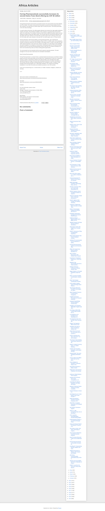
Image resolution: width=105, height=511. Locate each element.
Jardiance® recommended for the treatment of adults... (76, 241)
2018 (70, 488)
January (72, 478)
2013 (70, 498)
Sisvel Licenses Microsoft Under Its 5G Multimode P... (76, 438)
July (71, 31)
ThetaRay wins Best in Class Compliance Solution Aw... (75, 328)
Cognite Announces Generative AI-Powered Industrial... (75, 298)
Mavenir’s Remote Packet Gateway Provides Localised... (75, 387)
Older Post (60, 147)
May (71, 470)
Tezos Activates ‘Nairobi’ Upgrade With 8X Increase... (75, 143)
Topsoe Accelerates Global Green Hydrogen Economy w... (76, 197)
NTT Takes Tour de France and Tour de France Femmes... (76, 60)
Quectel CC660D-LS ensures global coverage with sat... (75, 114)
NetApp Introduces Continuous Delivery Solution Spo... (75, 268)
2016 (70, 492)
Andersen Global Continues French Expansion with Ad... (75, 152)
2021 (70, 482)
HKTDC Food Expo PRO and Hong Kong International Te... (75, 188)
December (72, 21)
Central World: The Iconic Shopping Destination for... (75, 354)
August (71, 29)
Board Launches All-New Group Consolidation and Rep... (75, 69)
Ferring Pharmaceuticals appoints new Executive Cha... (76, 246)
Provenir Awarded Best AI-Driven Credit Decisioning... (76, 51)
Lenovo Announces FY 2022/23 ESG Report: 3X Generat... (75, 179)
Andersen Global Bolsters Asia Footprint (75, 375)
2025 (70, 15)
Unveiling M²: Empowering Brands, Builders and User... (76, 447)
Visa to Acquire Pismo (75, 43)
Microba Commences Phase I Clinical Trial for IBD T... (76, 100)
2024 (70, 17)
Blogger (59, 508)
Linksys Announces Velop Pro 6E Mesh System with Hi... (75, 91)
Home (41, 147)
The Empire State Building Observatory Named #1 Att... (76, 341)
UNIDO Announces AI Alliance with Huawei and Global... (75, 452)
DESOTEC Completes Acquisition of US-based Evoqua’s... (76, 404)
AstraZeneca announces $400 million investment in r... (76, 118)
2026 (70, 13)
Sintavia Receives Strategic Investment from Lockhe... (75, 130)
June (71, 33)
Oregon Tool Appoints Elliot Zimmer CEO (75, 324)
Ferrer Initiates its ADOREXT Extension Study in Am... (75, 363)
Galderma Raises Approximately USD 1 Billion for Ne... (75, 219)
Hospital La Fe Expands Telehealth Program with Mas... (76, 307)
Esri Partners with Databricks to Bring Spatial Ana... (74, 65)
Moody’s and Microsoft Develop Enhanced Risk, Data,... (75, 56)
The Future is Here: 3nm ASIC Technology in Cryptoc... (75, 430)
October (72, 25)
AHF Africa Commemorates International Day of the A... (75, 456)
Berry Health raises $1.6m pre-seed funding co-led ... (76, 40)
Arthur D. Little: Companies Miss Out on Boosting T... (76, 412)
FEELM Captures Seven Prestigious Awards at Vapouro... (75, 192)
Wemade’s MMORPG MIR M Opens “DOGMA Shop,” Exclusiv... (76, 135)
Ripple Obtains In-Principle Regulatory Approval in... (76, 272)
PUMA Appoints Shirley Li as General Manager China (75, 421)
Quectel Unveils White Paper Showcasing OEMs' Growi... (75, 47)
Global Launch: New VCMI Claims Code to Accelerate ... (76, 126)
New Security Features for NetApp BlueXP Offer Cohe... (76, 109)
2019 (70, 486)
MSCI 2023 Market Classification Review (75, 281)
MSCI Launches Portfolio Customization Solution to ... (75, 277)
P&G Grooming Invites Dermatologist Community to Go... (75, 105)
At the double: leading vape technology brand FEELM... (75, 284)
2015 (70, 494)
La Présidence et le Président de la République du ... (74, 316)
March (71, 474)
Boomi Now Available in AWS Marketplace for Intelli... (75, 157)
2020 (70, 484)
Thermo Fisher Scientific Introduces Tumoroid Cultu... (75, 96)
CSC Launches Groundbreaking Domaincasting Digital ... (76, 416)
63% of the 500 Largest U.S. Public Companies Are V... (75, 175)
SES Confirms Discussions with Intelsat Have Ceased (75, 255)
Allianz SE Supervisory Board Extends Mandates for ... (75, 250)
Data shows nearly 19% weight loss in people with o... (75, 228)
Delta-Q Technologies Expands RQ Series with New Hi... (75, 210)
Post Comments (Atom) (44, 151)
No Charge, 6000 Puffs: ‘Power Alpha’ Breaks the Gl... (75, 311)
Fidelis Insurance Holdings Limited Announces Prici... (76, 82)
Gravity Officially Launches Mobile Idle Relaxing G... (76, 74)
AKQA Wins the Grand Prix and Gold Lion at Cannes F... (75, 332)
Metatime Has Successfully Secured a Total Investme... (76, 264)
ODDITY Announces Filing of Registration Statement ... (76, 232)
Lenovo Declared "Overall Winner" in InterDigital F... (75, 161)
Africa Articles (28, 5)
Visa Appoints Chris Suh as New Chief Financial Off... (75, 320)
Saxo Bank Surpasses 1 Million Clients (75, 367)
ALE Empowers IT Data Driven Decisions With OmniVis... (75, 166)
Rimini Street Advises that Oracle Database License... (75, 237)
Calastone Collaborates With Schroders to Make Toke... (76, 206)
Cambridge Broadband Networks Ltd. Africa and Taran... (75, 383)
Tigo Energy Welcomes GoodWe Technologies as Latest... (75, 289)
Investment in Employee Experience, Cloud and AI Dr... (75, 259)
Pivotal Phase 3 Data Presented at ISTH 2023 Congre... (76, 36)
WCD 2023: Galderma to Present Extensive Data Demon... (76, 139)
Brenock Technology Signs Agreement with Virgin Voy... (76, 148)
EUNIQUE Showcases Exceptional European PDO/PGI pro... (75, 215)
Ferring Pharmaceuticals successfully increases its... (75, 443)
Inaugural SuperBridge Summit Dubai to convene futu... (75, 302)
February (72, 476)
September (72, 27)
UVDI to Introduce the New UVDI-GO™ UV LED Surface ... (75, 337)
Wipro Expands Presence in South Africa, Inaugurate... (75, 293)
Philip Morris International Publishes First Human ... (75, 371)
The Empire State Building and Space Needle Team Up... (76, 87)
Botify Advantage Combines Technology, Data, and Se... (75, 183)
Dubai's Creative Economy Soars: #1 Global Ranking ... (76, 345)
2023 (70, 19)
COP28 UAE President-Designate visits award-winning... (75, 350)
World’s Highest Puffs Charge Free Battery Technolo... (75, 201)
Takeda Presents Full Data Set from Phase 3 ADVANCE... (76, 223)
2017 (70, 490)
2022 (70, 480)
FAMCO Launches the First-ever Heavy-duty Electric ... (75, 466)
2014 (70, 496)
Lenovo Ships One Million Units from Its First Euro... (75, 359)
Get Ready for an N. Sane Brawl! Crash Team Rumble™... (76, 395)
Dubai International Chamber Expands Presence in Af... (74, 400)
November (72, 23)
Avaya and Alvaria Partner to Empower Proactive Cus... (76, 425)
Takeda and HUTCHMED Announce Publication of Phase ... (76, 462)
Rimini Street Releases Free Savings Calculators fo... (75, 78)
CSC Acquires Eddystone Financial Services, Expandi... (75, 434)
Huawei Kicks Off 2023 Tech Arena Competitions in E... (75, 379)
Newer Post (23, 147)
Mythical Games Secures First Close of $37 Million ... (75, 170)
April (71, 472)
